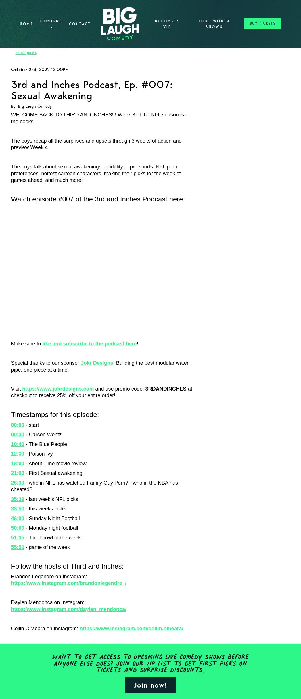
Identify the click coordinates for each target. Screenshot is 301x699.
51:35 (17, 538)
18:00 (17, 463)
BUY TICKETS (263, 23)
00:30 (17, 434)
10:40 (17, 444)
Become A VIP (167, 24)
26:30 (17, 483)
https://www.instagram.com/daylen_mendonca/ (68, 609)
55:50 (17, 547)
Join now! (150, 685)
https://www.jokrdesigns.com (58, 389)
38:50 (17, 509)
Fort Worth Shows (214, 24)
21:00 (17, 473)
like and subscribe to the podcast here (90, 344)
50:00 (17, 528)
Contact (80, 24)
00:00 (17, 425)
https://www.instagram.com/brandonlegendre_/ (68, 583)
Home (26, 24)
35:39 (17, 499)
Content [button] (51, 23)
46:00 (17, 518)
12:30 (17, 454)
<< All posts (26, 52)
